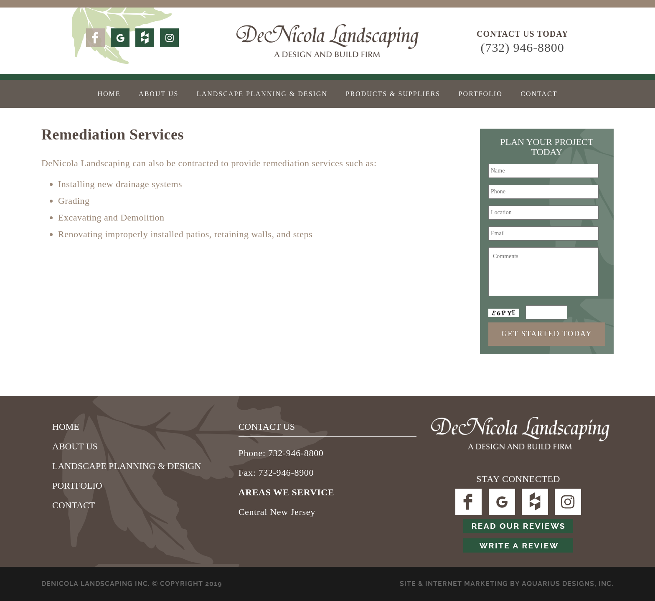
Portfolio (481, 93)
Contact (538, 93)
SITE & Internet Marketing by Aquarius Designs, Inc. (507, 584)
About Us (158, 93)
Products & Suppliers (392, 93)
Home (108, 93)
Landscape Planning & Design (262, 93)
